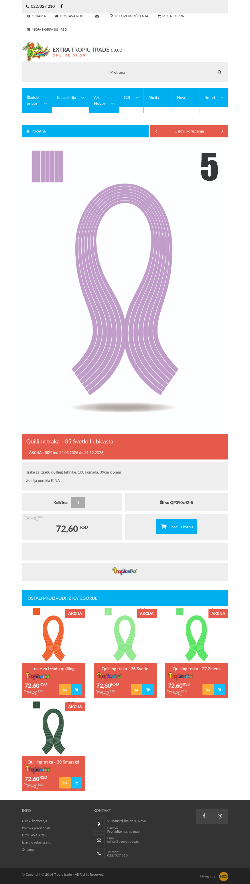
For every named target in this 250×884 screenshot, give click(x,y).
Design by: (208, 876)
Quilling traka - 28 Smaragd (53, 761)
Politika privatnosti (36, 828)
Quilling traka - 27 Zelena (197, 668)
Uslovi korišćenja (189, 130)
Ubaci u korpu (176, 526)
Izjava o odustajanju (37, 842)
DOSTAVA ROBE (35, 835)
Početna (35, 130)
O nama (28, 849)
